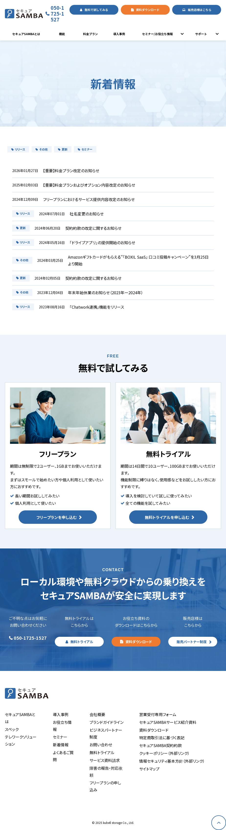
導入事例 (119, 34)
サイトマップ (149, 769)
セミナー (85, 149)
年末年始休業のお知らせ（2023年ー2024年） (105, 292)
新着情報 (60, 745)
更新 (63, 149)
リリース (18, 149)
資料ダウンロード (147, 10)
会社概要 (97, 714)
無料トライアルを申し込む (167, 517)
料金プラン (90, 34)
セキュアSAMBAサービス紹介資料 (167, 722)
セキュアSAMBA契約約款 (160, 745)
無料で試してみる (96, 10)
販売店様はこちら (199, 10)
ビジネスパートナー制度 (106, 733)
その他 (41, 149)
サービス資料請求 (105, 760)
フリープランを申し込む (56, 517)
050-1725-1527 (57, 13)
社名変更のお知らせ (87, 214)
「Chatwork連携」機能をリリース (97, 307)
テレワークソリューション (20, 740)
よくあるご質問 (63, 755)
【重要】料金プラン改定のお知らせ (71, 170)
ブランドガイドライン (107, 722)
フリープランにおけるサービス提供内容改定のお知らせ (89, 199)
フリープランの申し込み (105, 786)
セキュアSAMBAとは (26, 34)
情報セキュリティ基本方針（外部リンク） (172, 761)
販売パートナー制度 (192, 641)
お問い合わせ (101, 745)
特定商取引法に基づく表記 (161, 737)
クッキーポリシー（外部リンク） (164, 753)
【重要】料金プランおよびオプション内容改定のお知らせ (89, 185)
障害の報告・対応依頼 (106, 771)
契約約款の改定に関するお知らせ (93, 228)
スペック (12, 729)
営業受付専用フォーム (157, 714)
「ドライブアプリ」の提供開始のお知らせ (102, 242)
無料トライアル (81, 641)
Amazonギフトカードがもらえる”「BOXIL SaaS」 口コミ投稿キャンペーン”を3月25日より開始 (138, 260)
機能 (62, 34)
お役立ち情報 (62, 725)
